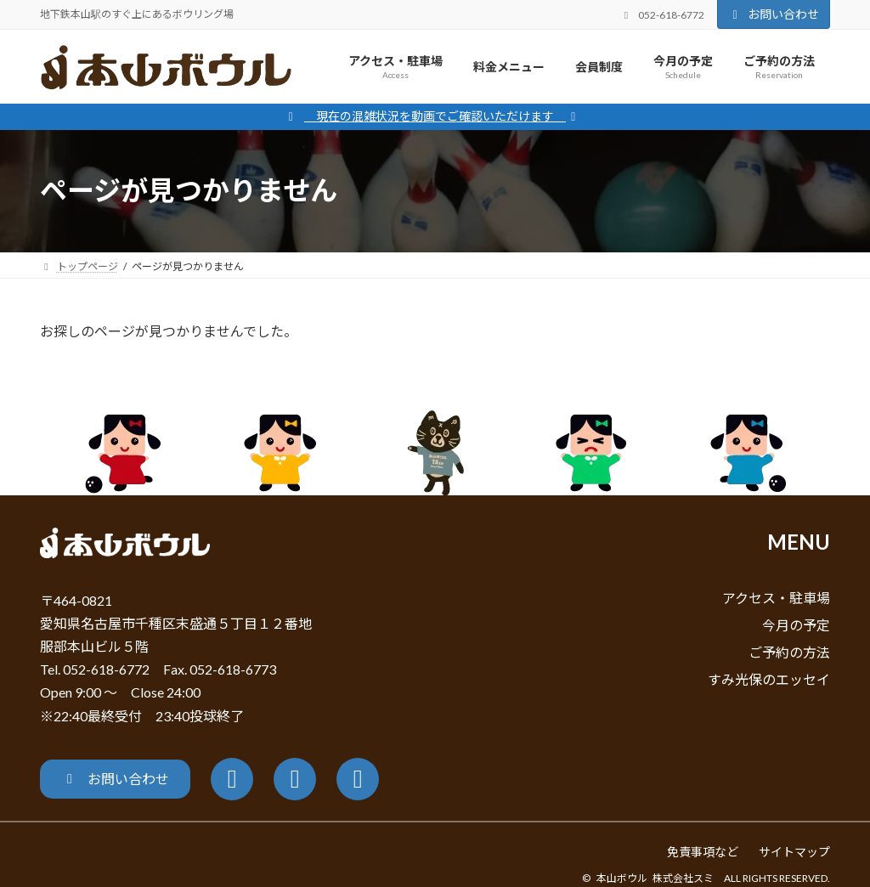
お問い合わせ (774, 14)
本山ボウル (621, 878)
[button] (115, 779)
